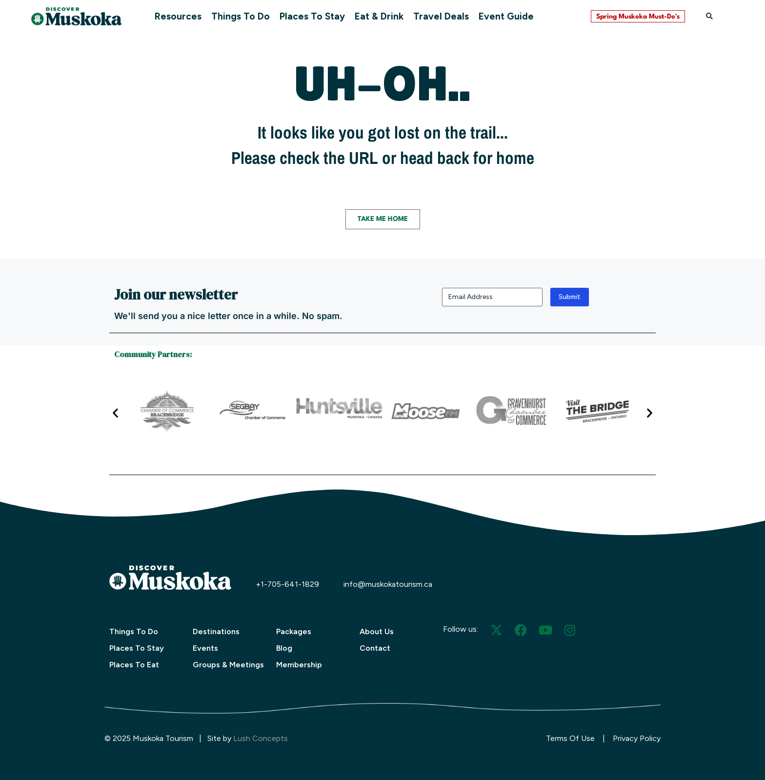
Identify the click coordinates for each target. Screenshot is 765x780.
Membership (299, 664)
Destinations (216, 631)
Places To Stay (312, 16)
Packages (293, 631)
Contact (375, 648)
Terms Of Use (570, 738)
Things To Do (240, 16)
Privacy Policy (637, 738)
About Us (377, 631)
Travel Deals (441, 16)
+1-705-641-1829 (287, 584)
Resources (178, 16)
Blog (284, 648)
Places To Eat (134, 664)
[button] (709, 16)
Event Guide (506, 16)
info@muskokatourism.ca (387, 584)
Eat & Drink (379, 16)
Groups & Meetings (228, 664)
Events (205, 648)
